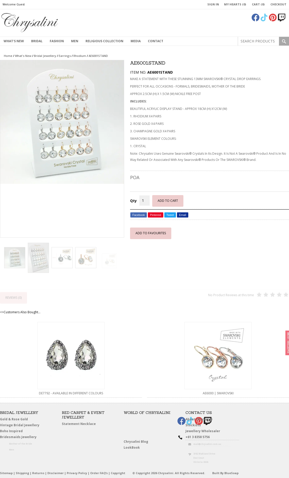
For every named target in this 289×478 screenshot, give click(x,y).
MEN (74, 41)
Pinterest (155, 214)
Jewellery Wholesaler (206, 432)
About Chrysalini (198, 419)
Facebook (138, 214)
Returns (38, 473)
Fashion (57, 41)
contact (155, 41)
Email (182, 214)
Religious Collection (104, 41)
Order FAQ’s (99, 473)
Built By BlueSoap (225, 473)
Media (136, 41)
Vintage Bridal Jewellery (21, 425)
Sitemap (6, 473)
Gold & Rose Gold (14, 419)
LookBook (133, 448)
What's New (14, 41)
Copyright (118, 473)
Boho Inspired (18, 432)
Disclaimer (55, 473)
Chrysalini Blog (136, 441)
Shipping (22, 473)
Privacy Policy (77, 473)
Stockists (195, 425)
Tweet (170, 214)
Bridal (36, 41)
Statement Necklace (79, 424)
